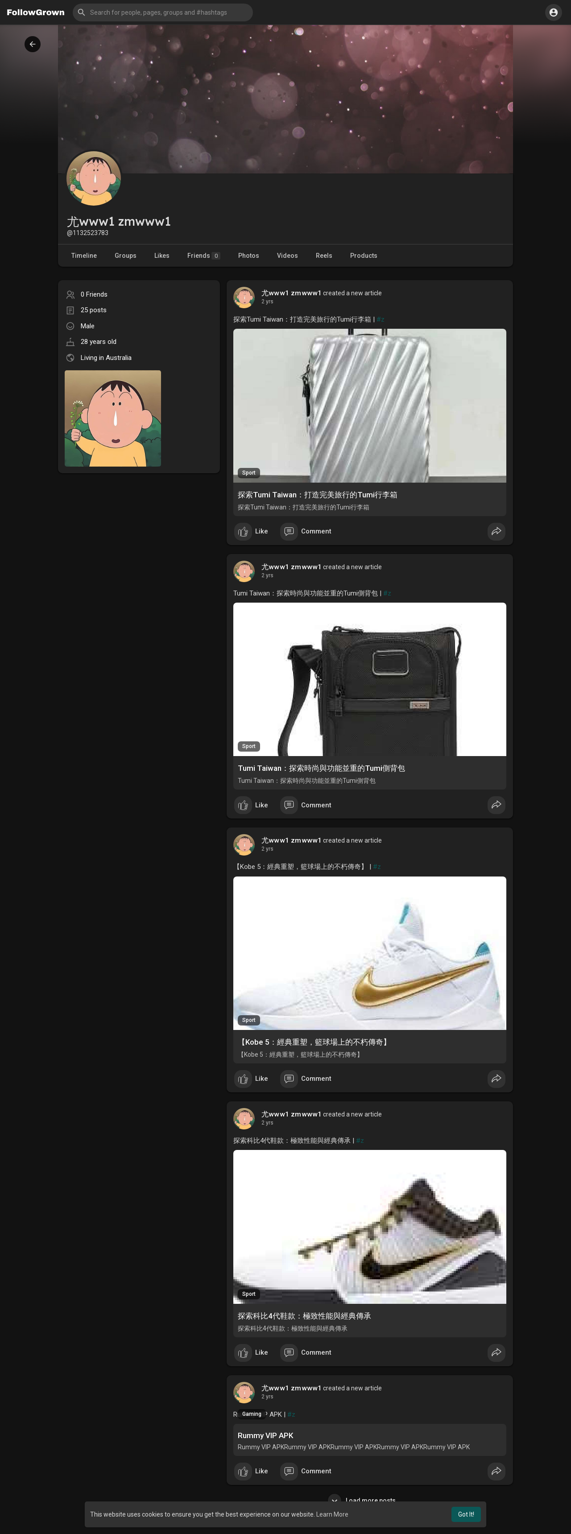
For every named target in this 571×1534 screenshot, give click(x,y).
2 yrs (267, 301)
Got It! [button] (466, 1514)
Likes (162, 255)
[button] (163, 12)
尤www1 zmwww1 (291, 293)
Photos (248, 255)
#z (381, 319)
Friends (203, 256)
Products (363, 255)
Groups (126, 255)
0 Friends (94, 294)
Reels (324, 255)
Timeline (84, 255)
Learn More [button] (332, 1514)
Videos (287, 255)
